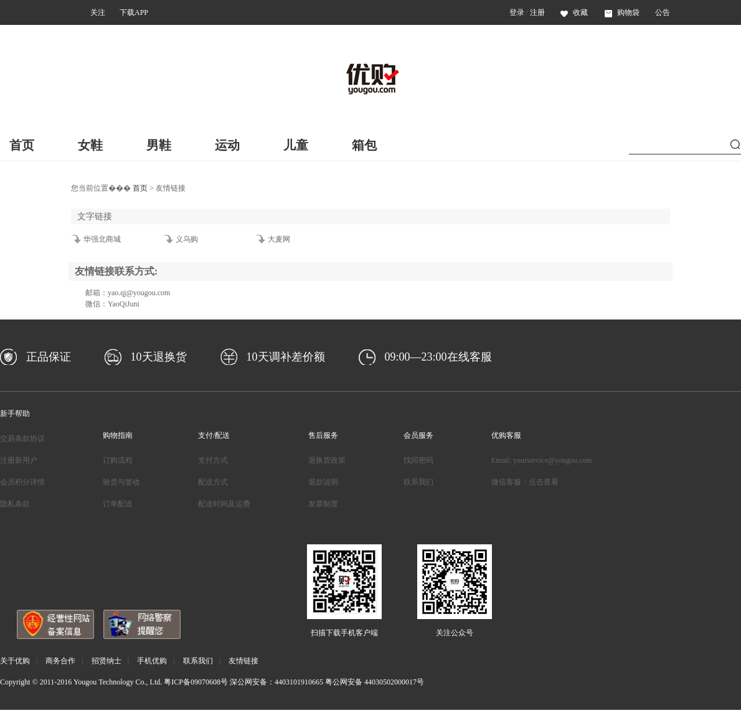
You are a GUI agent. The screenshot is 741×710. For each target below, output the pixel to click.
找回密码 (418, 460)
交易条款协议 (22, 438)
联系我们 (418, 482)
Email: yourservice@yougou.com (541, 460)
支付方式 (213, 460)
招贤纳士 (106, 660)
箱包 (364, 145)
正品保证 (48, 357)
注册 (537, 12)
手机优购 (152, 660)
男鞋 (158, 145)
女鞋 (90, 145)
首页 (21, 145)
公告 (662, 12)
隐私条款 (15, 503)
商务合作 (60, 660)
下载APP (134, 12)
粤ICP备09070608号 (196, 682)
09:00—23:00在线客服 (438, 357)
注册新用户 (18, 460)
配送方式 (213, 482)
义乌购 (187, 239)
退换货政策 (327, 460)
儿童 (295, 145)
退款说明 (323, 482)
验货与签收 (121, 482)
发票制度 (323, 503)
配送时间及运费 (224, 503)
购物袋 (622, 12)
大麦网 (279, 239)
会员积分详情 (22, 482)
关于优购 (15, 660)
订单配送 (118, 503)
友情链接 (243, 660)
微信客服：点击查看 (525, 482)
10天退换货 (159, 357)
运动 (227, 145)
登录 (516, 12)
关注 (97, 12)
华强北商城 (102, 239)
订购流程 (118, 460)
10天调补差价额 (286, 357)
